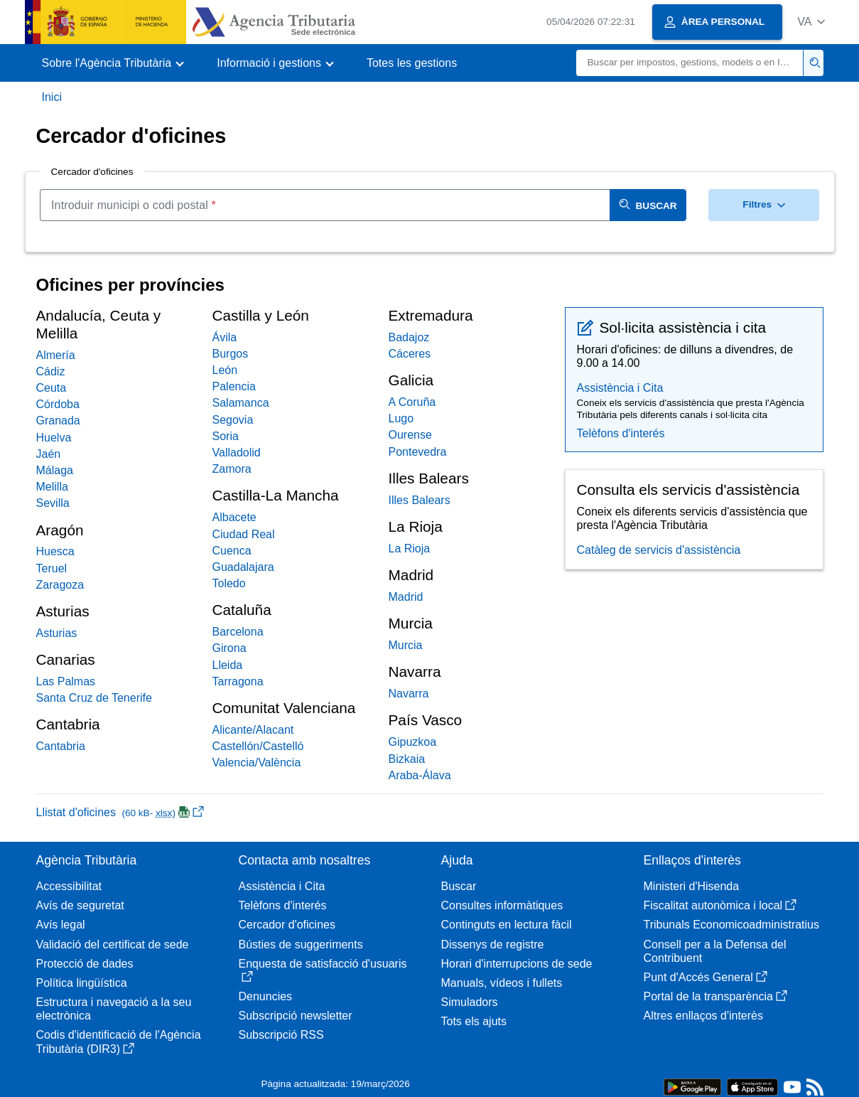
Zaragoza (60, 585)
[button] (811, 22)
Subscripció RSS (281, 1035)
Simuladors (469, 1002)
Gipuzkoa (413, 742)
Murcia (406, 645)
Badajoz (409, 337)
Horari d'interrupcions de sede (517, 964)
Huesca (55, 551)
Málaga (54, 470)
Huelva (54, 438)
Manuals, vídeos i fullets (502, 983)
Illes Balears (419, 500)
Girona (229, 648)
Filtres (763, 204)
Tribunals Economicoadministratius (732, 925)
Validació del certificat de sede (112, 944)
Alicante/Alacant (253, 730)
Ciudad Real (243, 534)
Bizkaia (407, 759)
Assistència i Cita (620, 388)
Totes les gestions (412, 63)
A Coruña (412, 402)
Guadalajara (243, 567)
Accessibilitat (69, 886)
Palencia (234, 386)
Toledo (229, 583)
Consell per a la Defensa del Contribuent (715, 951)
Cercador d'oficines (287, 925)
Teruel (51, 568)
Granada (58, 420)
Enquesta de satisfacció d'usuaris (323, 970)
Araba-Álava (420, 775)
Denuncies (266, 996)
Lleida (227, 665)
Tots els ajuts (474, 1021)
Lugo (401, 418)
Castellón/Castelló (258, 746)
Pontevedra (418, 452)
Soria (225, 436)
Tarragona (238, 681)
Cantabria (60, 746)
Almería (55, 355)
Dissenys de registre (492, 944)
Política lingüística (81, 983)
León (225, 370)
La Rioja (410, 548)
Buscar (459, 886)
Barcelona (238, 632)
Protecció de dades (85, 964)
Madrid (406, 597)
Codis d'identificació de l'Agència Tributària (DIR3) (118, 1041)
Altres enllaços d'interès (703, 1016)
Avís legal (60, 925)
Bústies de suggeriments (301, 944)
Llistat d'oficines (120, 812)
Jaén (48, 454)
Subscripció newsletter (295, 1016)
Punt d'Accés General (705, 977)
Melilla (52, 487)
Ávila (224, 337)
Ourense (410, 435)
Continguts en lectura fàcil (506, 925)
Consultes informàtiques (502, 905)
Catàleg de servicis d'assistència (659, 550)
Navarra (409, 693)
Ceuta (51, 388)
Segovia (233, 420)
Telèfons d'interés (621, 433)
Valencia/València (256, 762)
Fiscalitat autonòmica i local (720, 905)
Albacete (234, 517)
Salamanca (240, 403)
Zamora (232, 469)
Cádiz (50, 371)
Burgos (230, 354)
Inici (52, 97)
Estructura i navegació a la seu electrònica (114, 1009)
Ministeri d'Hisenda (692, 886)
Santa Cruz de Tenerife (94, 698)
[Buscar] (690, 63)
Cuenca (232, 551)
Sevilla (53, 503)
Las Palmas (66, 681)
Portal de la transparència (715, 996)
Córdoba (58, 404)
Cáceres (410, 354)
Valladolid (236, 452)
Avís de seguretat (80, 905)
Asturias (56, 633)
